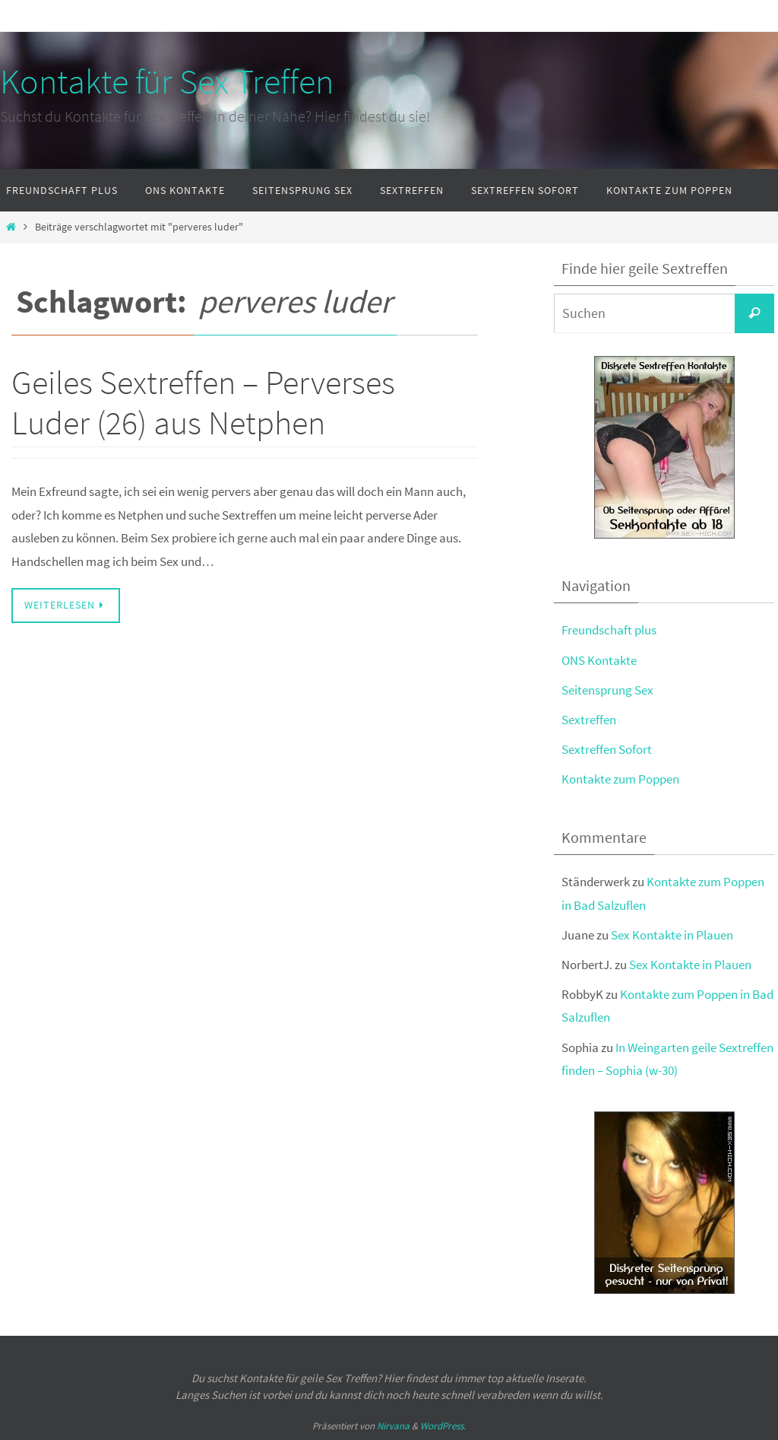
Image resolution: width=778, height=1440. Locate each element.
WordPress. (443, 1425)
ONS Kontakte (599, 660)
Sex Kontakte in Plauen (672, 935)
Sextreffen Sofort (606, 749)
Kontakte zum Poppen (620, 779)
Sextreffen (588, 719)
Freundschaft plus (608, 629)
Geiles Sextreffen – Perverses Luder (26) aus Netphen (203, 402)
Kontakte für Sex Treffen (167, 81)
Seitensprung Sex (607, 690)
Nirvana (393, 1425)
